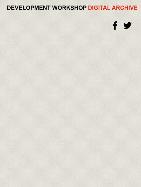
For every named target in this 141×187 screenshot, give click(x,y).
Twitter (127, 25)
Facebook (115, 25)
